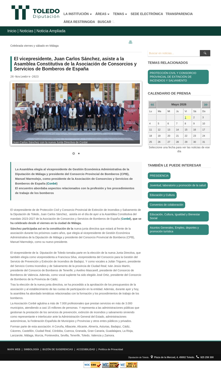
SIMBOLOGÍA (31, 349)
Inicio (11, 31)
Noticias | (27, 31)
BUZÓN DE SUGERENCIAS (58, 349)
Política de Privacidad (111, 349)
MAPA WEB (13, 349)
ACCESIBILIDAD (85, 349)
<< (152, 104)
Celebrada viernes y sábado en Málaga (34, 45)
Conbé (125, 218)
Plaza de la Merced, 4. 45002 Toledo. (173, 357)
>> (205, 104)
